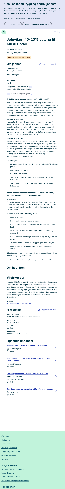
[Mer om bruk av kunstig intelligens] (31, 94)
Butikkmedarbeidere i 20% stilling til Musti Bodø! (27, 345)
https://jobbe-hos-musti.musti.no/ (19, 303)
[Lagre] (56, 348)
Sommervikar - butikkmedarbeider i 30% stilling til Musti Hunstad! (28, 359)
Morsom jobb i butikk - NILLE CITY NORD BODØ (27, 374)
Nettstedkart (5, 459)
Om (9, 455)
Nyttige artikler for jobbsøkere (12, 469)
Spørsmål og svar (8, 473)
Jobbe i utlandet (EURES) (10, 477)
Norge (45, 285)
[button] (47, 310)
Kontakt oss (5, 440)
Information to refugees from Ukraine (15, 481)
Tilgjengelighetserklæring (10, 451)
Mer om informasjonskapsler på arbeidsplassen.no (23, 18)
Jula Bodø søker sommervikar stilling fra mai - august (30, 389)
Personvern (5, 444)
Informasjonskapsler (9, 448)
